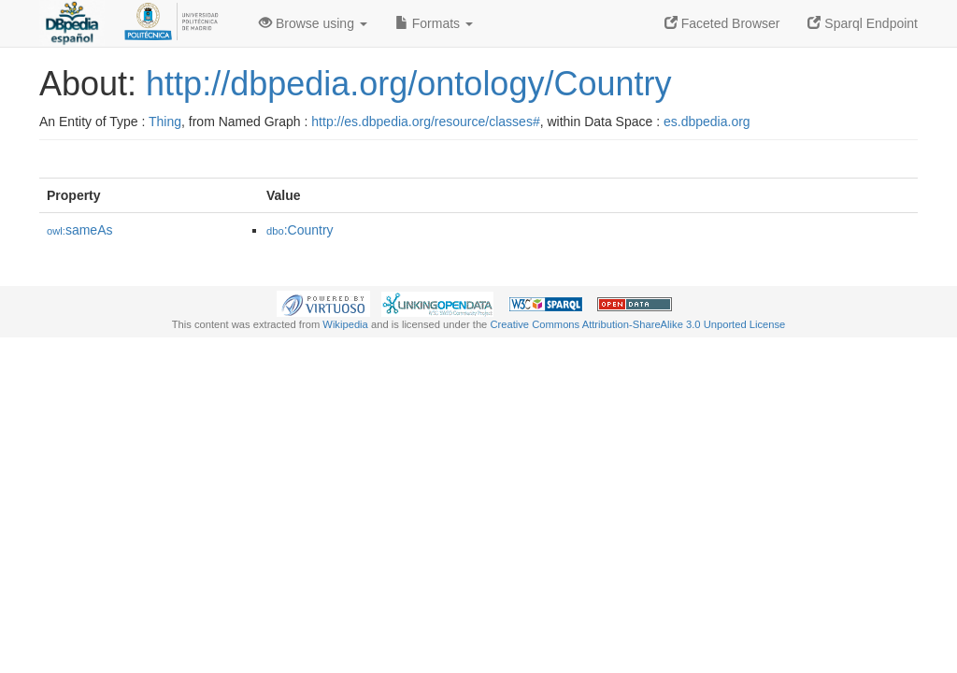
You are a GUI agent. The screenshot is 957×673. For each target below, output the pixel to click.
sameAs (79, 229)
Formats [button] (434, 23)
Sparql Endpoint (862, 23)
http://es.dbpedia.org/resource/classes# (425, 121)
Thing (165, 121)
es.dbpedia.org (707, 121)
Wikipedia (345, 324)
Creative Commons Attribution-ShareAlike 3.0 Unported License (637, 324)
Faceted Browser (722, 23)
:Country (300, 229)
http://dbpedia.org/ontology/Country (408, 83)
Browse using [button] (313, 23)
